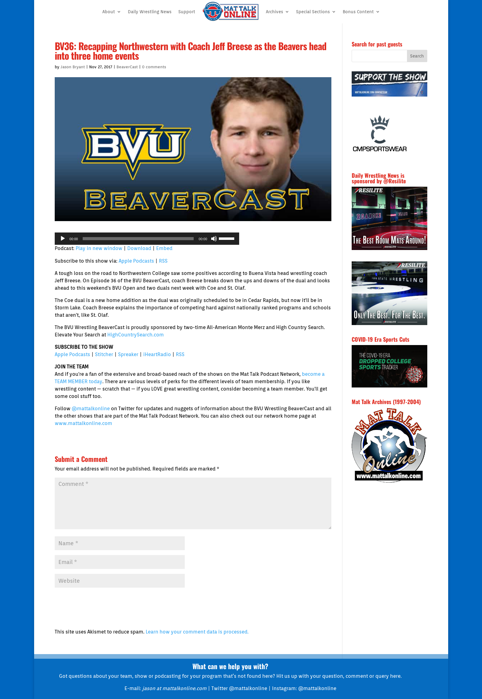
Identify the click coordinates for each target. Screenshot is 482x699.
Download (139, 248)
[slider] (138, 238)
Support (186, 11)
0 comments (154, 67)
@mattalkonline (91, 408)
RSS (163, 261)
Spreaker (128, 354)
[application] (147, 238)
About (108, 11)
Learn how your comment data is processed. (197, 632)
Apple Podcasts (136, 261)
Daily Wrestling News (150, 11)
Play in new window (99, 248)
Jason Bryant (73, 67)
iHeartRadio (157, 354)
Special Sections (313, 11)
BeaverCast (127, 67)
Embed (164, 248)
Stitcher (104, 354)
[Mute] (214, 239)
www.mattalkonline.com (83, 423)
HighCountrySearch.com (135, 335)
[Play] (63, 239)
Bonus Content (358, 11)
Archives (274, 11)
